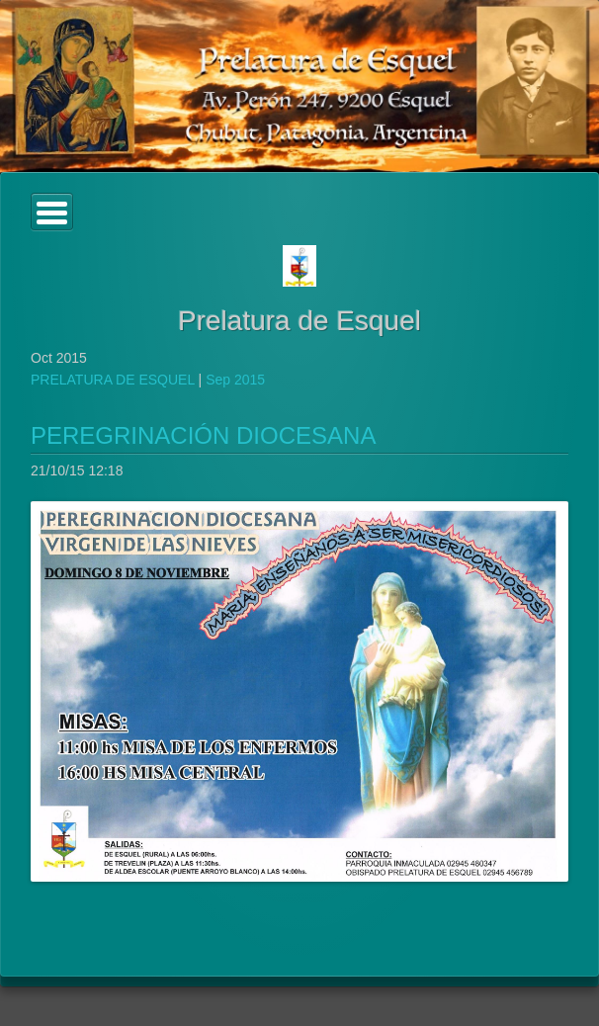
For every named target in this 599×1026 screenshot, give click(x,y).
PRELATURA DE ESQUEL (113, 379)
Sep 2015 (235, 379)
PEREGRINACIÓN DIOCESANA (203, 435)
